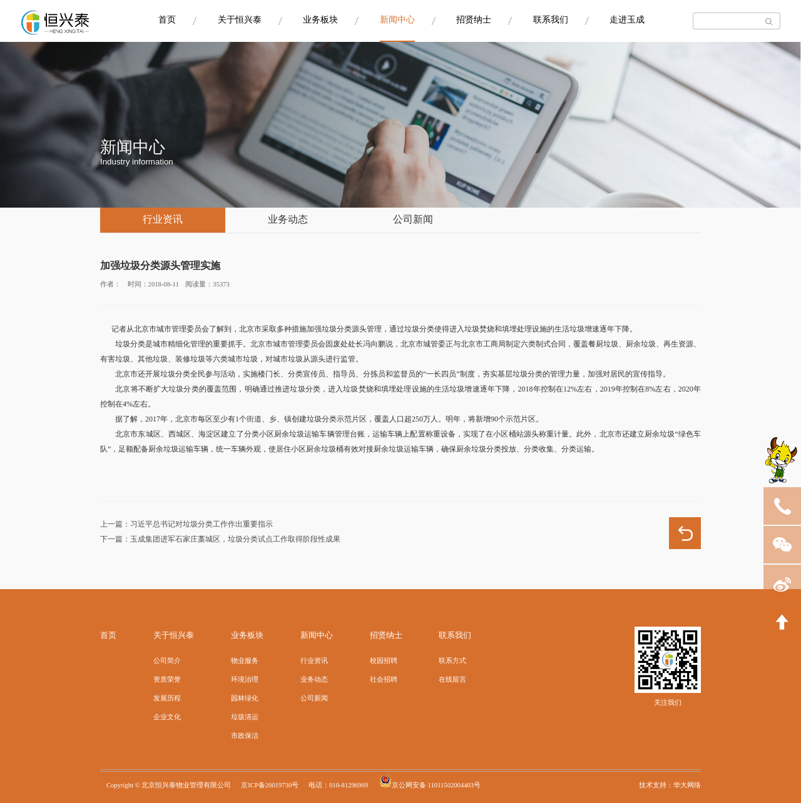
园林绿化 (244, 698)
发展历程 (167, 698)
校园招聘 (383, 661)
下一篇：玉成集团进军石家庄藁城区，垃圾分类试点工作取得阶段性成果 (220, 539)
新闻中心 (397, 20)
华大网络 (687, 785)
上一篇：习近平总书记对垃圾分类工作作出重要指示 (186, 524)
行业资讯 (163, 220)
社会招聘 (383, 680)
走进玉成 (627, 20)
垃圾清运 (244, 717)
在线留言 (452, 680)
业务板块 (320, 20)
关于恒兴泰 (240, 20)
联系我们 (550, 20)
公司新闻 (413, 220)
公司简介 (167, 661)
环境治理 (244, 680)
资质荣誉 (167, 680)
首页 (167, 20)
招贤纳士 (473, 20)
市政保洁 (244, 736)
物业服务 (244, 661)
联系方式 (452, 661)
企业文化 (167, 717)
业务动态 (288, 220)
